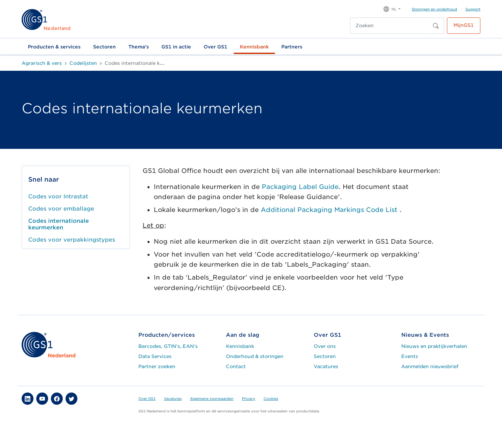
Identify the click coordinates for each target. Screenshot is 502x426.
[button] (392, 8)
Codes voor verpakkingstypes (71, 239)
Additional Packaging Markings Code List (330, 209)
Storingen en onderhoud (434, 9)
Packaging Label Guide (300, 186)
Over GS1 (215, 47)
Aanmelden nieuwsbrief (429, 366)
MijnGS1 (464, 25)
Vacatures (326, 366)
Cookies (271, 398)
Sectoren (104, 47)
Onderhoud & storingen (254, 356)
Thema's (138, 47)
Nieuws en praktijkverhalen (434, 346)
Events (409, 356)
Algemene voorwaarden (212, 398)
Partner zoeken (156, 366)
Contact (236, 366)
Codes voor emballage (61, 208)
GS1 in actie (176, 47)
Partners (291, 47)
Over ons (325, 346)
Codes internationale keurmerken (58, 224)
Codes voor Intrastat (58, 196)
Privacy (248, 398)
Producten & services (54, 47)
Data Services (155, 356)
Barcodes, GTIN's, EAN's (168, 346)
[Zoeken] (389, 25)
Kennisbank (254, 47)
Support (472, 9)
